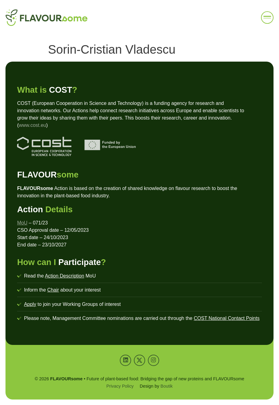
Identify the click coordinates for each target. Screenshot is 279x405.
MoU (22, 222)
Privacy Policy (120, 386)
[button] (267, 17)
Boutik (166, 386)
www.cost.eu (32, 125)
